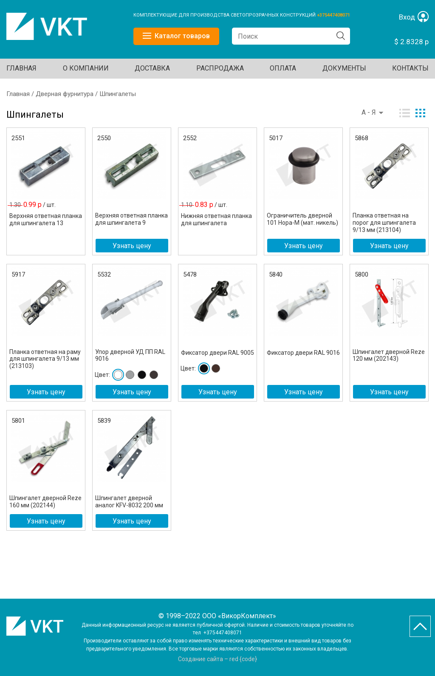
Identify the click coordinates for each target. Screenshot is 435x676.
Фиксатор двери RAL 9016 (303, 352)
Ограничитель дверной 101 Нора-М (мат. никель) (302, 219)
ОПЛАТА (283, 68)
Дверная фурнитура (64, 94)
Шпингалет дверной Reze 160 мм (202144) (45, 502)
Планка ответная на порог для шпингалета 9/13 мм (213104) (384, 222)
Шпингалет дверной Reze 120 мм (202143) (389, 355)
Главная (21, 68)
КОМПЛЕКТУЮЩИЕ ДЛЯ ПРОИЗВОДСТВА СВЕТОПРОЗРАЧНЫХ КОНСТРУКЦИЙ (225, 15)
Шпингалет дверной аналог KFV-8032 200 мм (129, 502)
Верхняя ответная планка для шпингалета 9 (131, 219)
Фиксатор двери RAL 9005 (217, 352)
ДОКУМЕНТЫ (344, 68)
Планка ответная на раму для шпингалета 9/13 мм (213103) (45, 359)
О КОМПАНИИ (86, 68)
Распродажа (220, 68)
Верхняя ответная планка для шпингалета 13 (45, 219)
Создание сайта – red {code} (217, 659)
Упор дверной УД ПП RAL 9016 (130, 355)
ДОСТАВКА (152, 68)
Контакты (410, 68)
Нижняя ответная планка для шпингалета (216, 219)
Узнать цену (132, 246)
